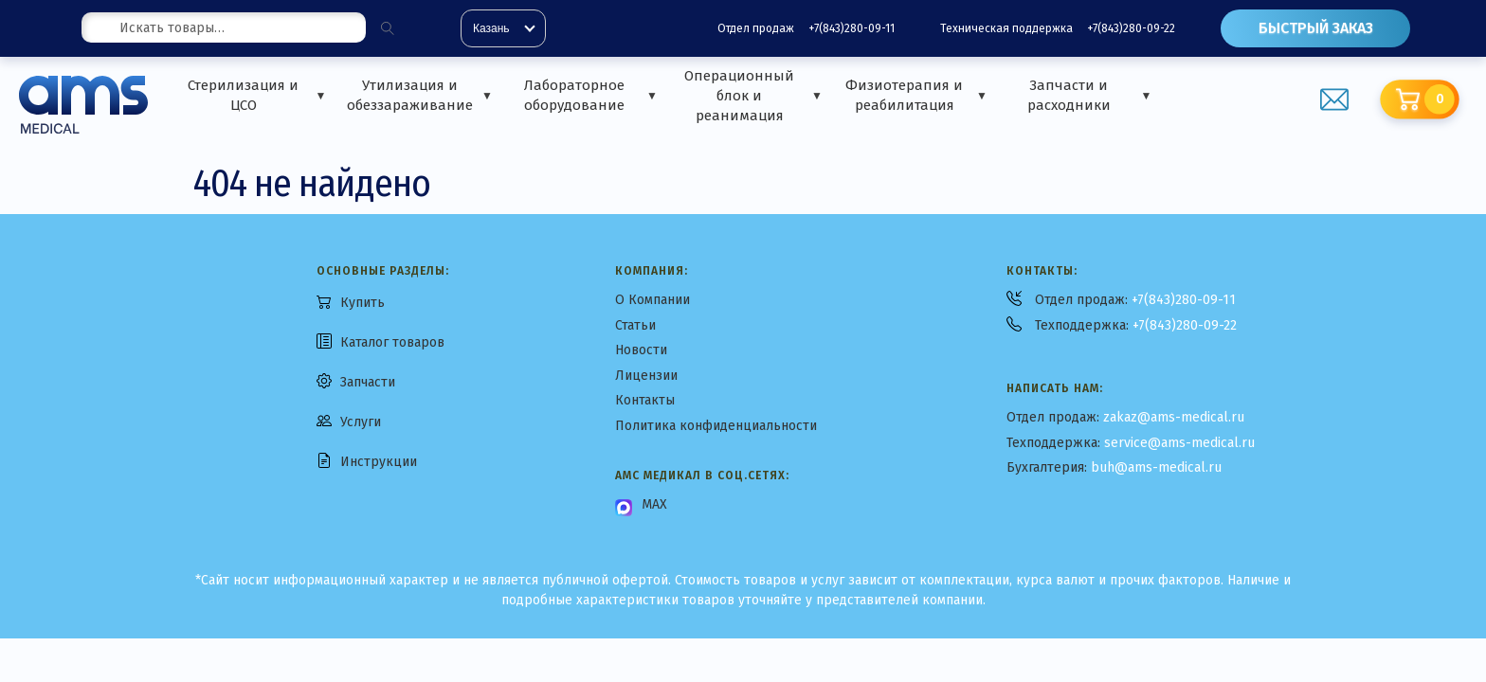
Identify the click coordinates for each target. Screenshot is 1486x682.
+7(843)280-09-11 (851, 28)
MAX (654, 504)
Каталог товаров (392, 342)
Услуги (360, 422)
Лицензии (646, 376)
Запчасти (367, 382)
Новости (641, 350)
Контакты (645, 400)
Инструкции (378, 462)
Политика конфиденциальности (716, 426)
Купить (362, 303)
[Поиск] (387, 28)
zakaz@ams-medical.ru (1173, 417)
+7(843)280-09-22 (1131, 28)
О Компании (652, 300)
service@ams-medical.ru (1179, 443)
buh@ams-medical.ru (1156, 467)
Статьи (635, 325)
